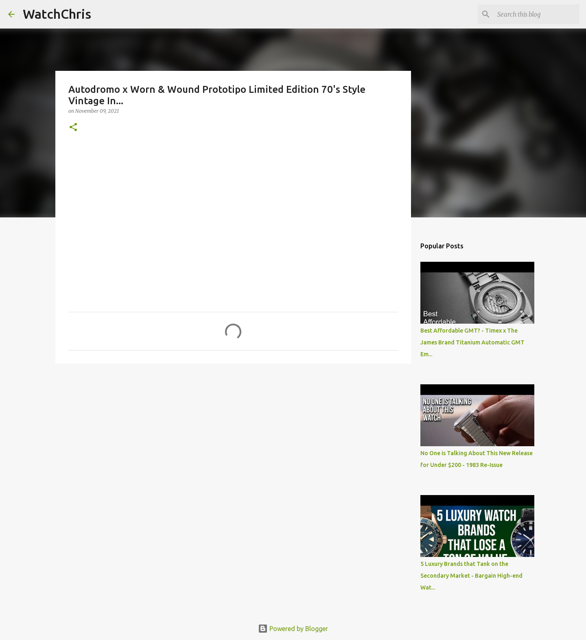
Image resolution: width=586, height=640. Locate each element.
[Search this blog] (536, 14)
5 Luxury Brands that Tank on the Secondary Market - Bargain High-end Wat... (471, 576)
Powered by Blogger (293, 628)
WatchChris (57, 14)
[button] (73, 127)
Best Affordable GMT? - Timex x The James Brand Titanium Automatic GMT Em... (472, 342)
